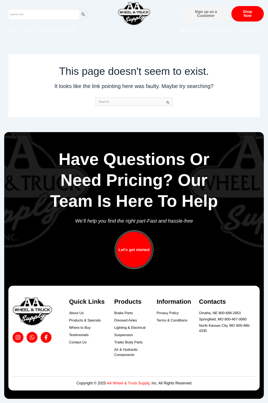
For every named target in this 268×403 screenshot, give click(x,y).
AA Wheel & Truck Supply (128, 383)
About (31, 30)
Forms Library (222, 30)
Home (13, 30)
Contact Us (250, 30)
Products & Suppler (59, 30)
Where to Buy (191, 30)
